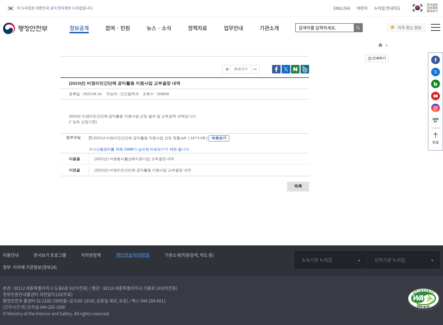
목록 (298, 186)
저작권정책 (91, 255)
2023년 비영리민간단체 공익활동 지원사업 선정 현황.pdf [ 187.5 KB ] (149, 138)
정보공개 (79, 28)
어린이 (362, 8)
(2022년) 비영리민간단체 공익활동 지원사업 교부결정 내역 (142, 170)
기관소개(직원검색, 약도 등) (189, 255)
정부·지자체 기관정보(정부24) (30, 267)
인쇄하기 (379, 58)
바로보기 (219, 138)
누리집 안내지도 (387, 8)
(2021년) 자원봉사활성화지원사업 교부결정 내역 (134, 159)
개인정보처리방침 (133, 254)
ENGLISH (341, 8)
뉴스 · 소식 (159, 28)
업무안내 (233, 28)
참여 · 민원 (117, 28)
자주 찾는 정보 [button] (410, 27)
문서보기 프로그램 (50, 255)
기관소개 (269, 28)
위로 (435, 140)
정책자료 (197, 28)
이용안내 (11, 255)
